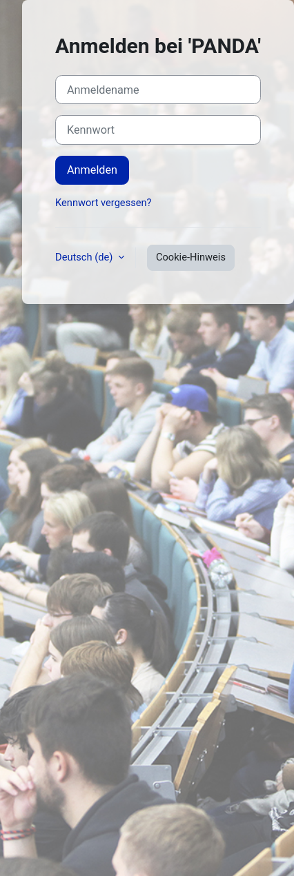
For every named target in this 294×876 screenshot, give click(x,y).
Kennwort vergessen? (103, 202)
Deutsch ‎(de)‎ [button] (85, 257)
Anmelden (92, 169)
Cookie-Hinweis (191, 257)
